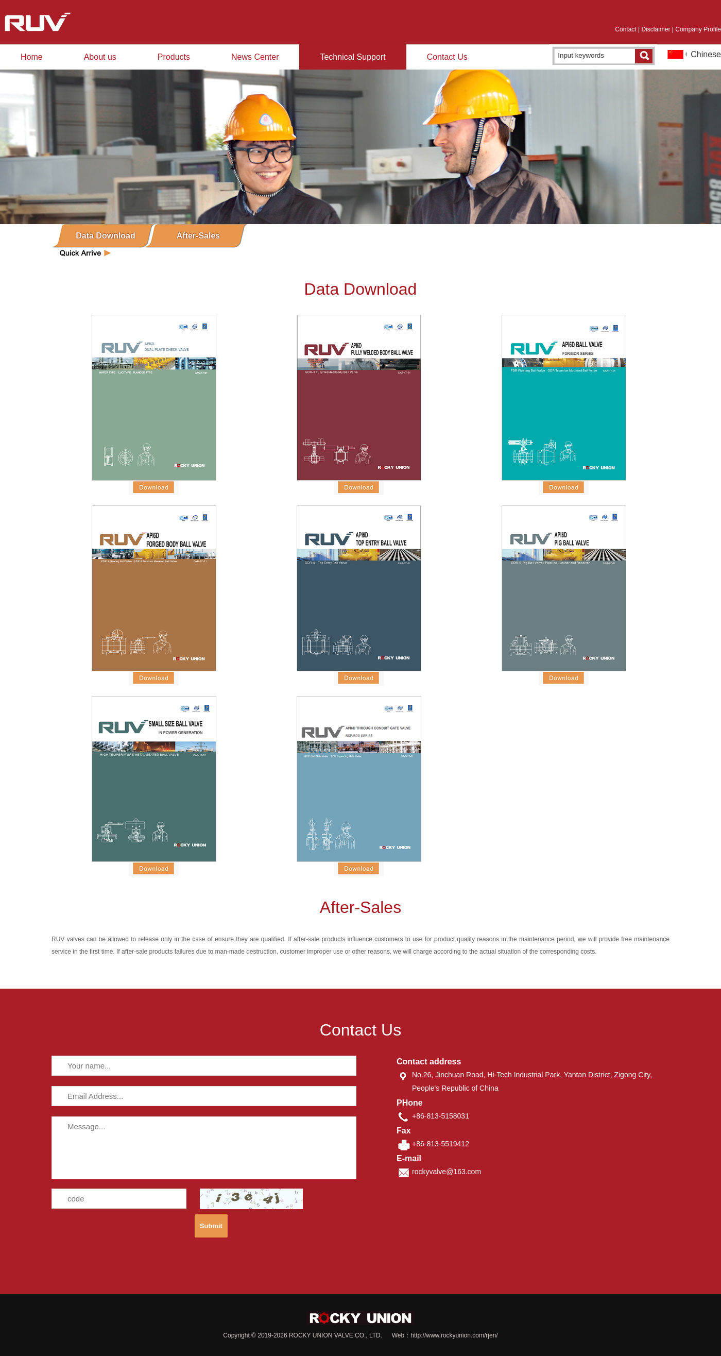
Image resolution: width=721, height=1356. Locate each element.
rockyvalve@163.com (446, 1171)
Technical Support (352, 57)
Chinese (706, 54)
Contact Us (447, 57)
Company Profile (698, 29)
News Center (255, 57)
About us (100, 57)
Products (174, 57)
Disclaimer (655, 29)
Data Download (105, 235)
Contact (625, 29)
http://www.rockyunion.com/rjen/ (453, 1335)
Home (32, 57)
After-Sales (198, 235)
